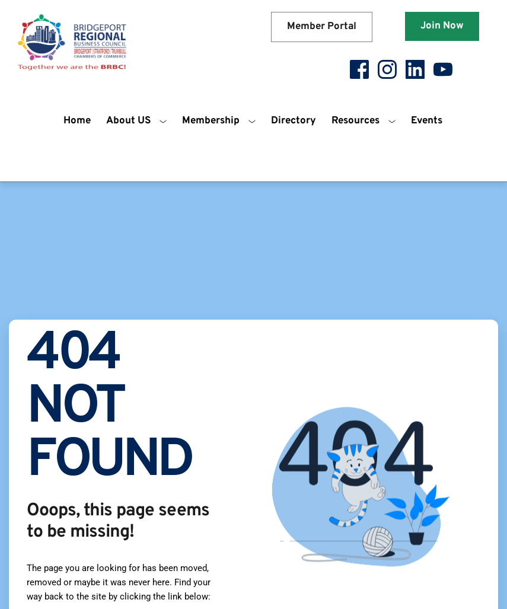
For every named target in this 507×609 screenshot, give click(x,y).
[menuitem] (77, 121)
